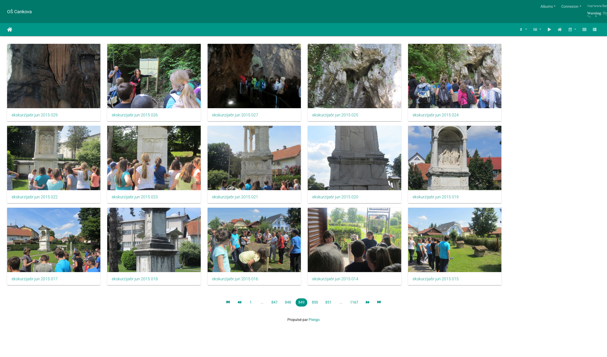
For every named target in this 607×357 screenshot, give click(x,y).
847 (274, 308)
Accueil (9, 29)
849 (301, 308)
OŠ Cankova (19, 11)
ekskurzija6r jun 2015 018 (137, 284)
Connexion (569, 6)
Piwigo (314, 325)
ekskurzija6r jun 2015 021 (240, 200)
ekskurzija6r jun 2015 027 (240, 117)
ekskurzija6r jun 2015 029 (35, 117)
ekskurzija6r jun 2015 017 (35, 284)
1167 (354, 308)
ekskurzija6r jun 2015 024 (446, 117)
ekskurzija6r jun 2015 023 (137, 200)
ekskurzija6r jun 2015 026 (137, 117)
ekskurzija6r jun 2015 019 (446, 200)
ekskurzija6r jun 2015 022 (35, 200)
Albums (546, 6)
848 (288, 308)
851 (328, 308)
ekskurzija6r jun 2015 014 (343, 284)
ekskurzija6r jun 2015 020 (343, 200)
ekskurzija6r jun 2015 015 (446, 284)
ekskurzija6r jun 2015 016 (240, 284)
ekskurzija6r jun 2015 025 (343, 117)
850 (315, 308)
